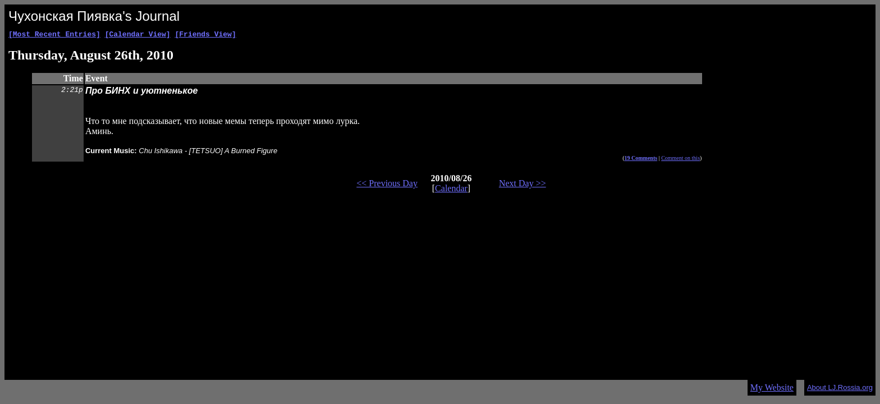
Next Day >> (522, 185)
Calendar (451, 190)
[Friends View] (205, 35)
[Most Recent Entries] (54, 35)
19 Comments (641, 160)
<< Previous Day (387, 185)
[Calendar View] (138, 35)
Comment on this (680, 160)
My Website (772, 387)
